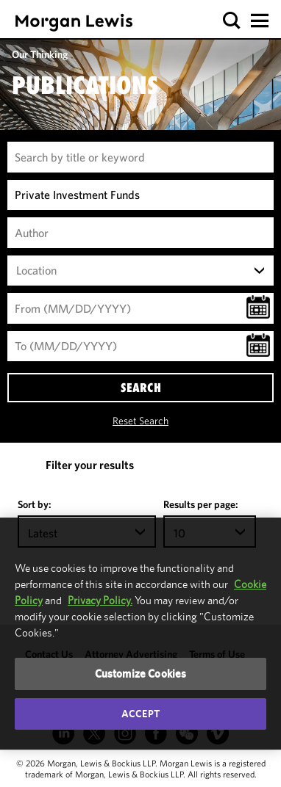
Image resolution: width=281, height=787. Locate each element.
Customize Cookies (141, 674)
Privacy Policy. (100, 600)
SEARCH (141, 387)
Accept (140, 713)
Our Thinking (40, 54)
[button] (232, 21)
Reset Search (140, 420)
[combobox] (140, 270)
